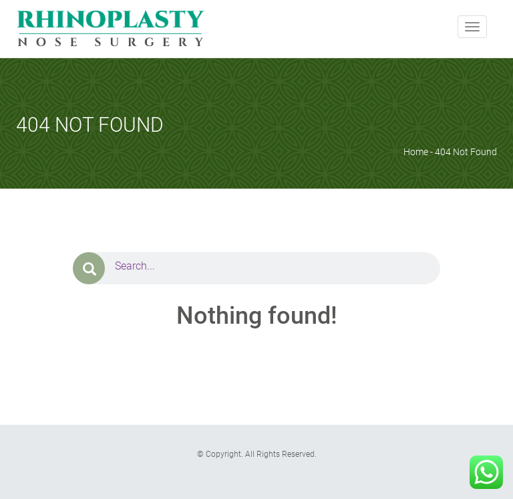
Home (415, 151)
